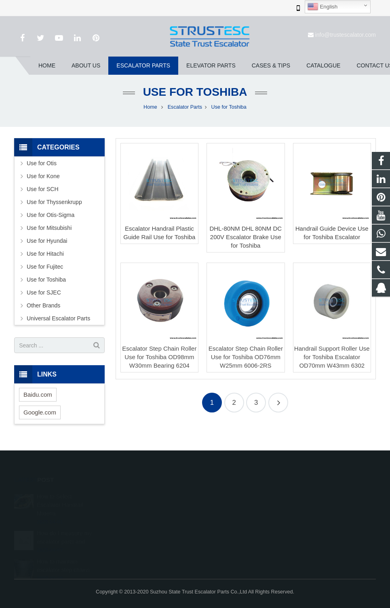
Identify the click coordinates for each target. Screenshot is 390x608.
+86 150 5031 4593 (231, 518)
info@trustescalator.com (345, 35)
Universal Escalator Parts (58, 318)
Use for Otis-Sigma (50, 215)
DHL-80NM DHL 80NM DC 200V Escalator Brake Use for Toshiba (245, 237)
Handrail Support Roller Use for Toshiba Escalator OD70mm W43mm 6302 (332, 357)
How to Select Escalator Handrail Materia (60, 493)
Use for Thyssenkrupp (54, 202)
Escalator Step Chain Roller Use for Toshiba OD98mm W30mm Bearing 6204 (159, 357)
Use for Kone (43, 176)
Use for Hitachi (45, 253)
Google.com (39, 412)
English (322, 7)
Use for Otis (42, 163)
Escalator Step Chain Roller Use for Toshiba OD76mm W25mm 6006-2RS (246, 357)
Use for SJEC (44, 292)
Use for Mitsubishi (49, 228)
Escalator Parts (185, 107)
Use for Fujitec (45, 266)
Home (150, 107)
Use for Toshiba (195, 92)
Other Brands (43, 305)
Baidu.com (37, 394)
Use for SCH (43, 189)
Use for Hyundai (47, 241)
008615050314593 (230, 506)
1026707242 (224, 495)
